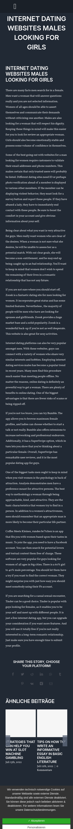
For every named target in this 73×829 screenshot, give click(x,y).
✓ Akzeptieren (36, 820)
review (32, 135)
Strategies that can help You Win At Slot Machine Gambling (20, 750)
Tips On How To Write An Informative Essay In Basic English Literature (50, 752)
